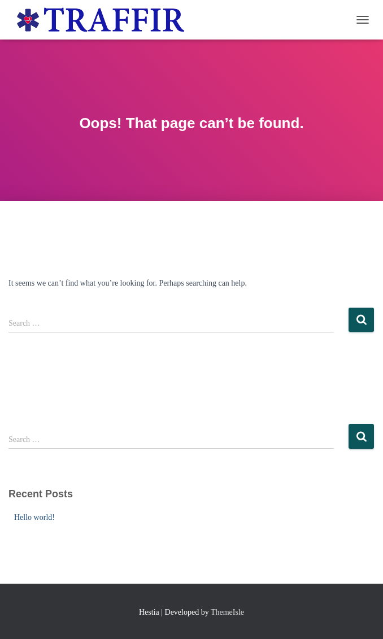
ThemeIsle (227, 612)
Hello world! (34, 517)
